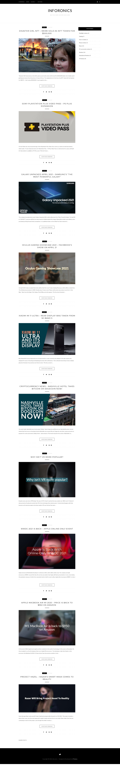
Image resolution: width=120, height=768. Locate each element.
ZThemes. (75, 763)
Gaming (81, 36)
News (27, 1)
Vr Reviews (81, 58)
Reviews (40, 1)
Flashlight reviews (83, 33)
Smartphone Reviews (84, 55)
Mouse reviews (82, 42)
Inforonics (60, 10)
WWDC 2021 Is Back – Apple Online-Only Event (47, 532)
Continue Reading (47, 86)
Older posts (23, 744)
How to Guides (82, 39)
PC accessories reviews (84, 49)
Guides (33, 1)
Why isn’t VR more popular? (47, 460)
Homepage (21, 1)
